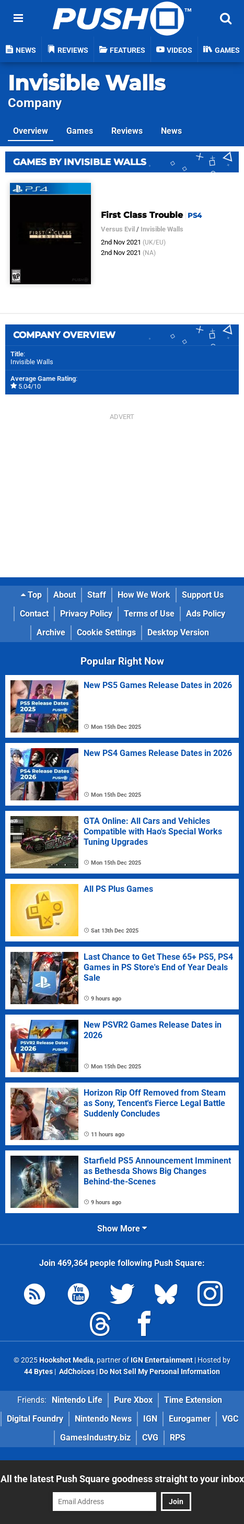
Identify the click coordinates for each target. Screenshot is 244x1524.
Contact (34, 614)
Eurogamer (190, 1419)
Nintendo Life (77, 1400)
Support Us (203, 595)
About (64, 595)
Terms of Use (149, 614)
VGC (230, 1419)
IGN (150, 1419)
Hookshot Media (66, 1360)
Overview (30, 131)
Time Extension (193, 1400)
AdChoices (76, 1371)
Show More (122, 1229)
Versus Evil (118, 229)
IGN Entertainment (162, 1360)
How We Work (144, 595)
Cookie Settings (106, 632)
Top (31, 595)
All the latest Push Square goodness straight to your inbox (122, 1478)
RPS (177, 1437)
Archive (51, 632)
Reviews (127, 131)
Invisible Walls (86, 83)
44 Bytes (38, 1371)
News (171, 131)
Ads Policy (205, 614)
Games (79, 131)
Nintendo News (103, 1419)
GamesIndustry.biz (95, 1437)
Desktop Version (178, 632)
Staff (96, 595)
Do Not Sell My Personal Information (159, 1371)
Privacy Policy (86, 614)
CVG (150, 1437)
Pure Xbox (133, 1400)
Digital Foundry (35, 1419)
